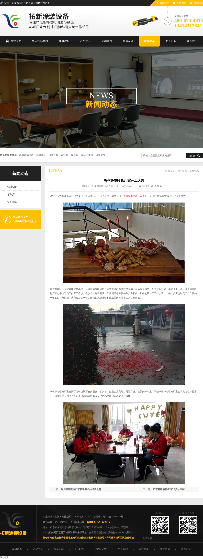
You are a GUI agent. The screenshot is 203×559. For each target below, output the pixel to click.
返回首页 (17, 549)
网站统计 (4, 557)
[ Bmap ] (109, 527)
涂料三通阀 (87, 155)
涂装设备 (53, 155)
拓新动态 (12, 186)
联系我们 (186, 549)
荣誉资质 (165, 549)
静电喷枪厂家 (72, 537)
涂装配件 (100, 155)
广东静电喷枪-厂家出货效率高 (169, 489)
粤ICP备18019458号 (113, 516)
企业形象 (144, 549)
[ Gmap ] (117, 527)
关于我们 (123, 549)
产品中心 (38, 549)
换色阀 (74, 155)
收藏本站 (164, 3)
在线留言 (181, 3)
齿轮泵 (64, 155)
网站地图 (198, 3)
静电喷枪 (41, 155)
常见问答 (12, 201)
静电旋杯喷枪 (26, 155)
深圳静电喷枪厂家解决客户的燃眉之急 (81, 489)
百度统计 (126, 527)
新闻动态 (20, 173)
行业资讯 (12, 194)
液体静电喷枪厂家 (132, 196)
